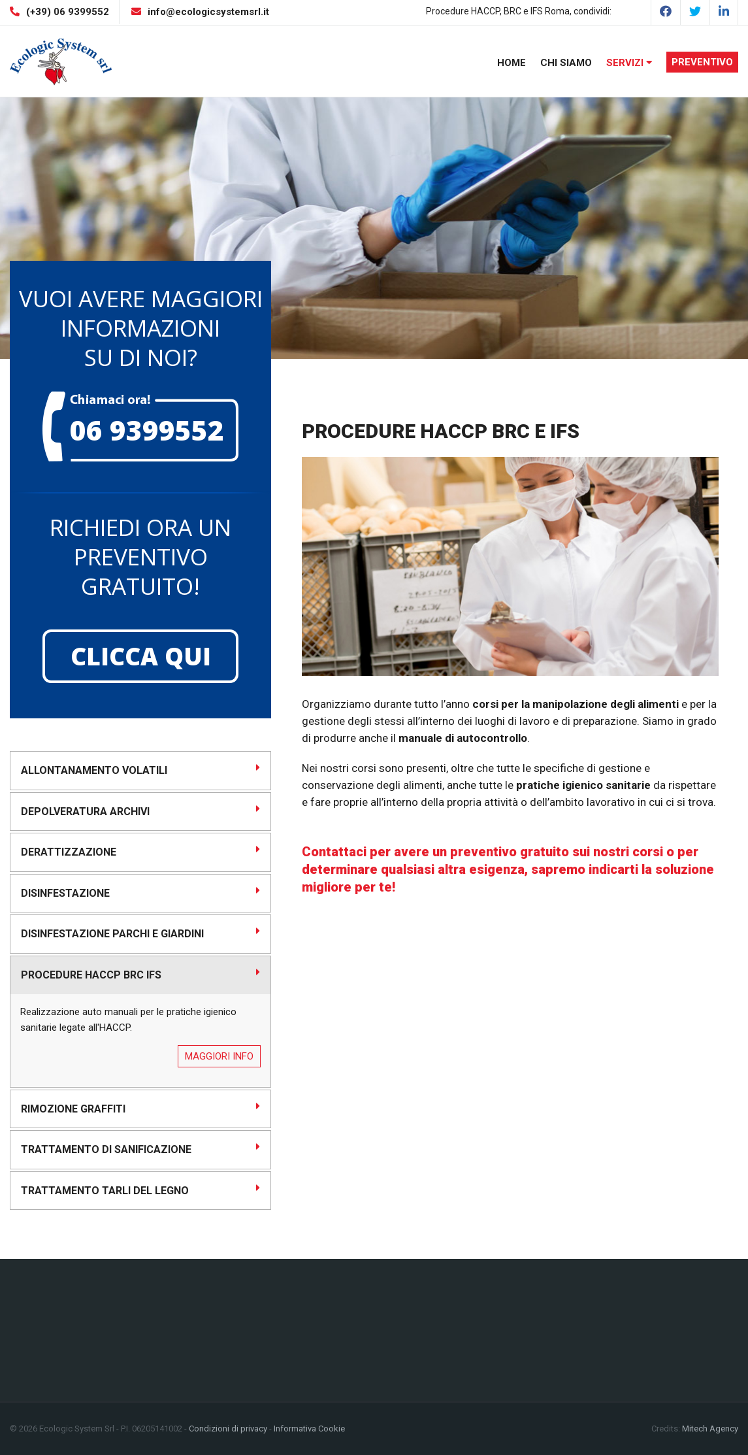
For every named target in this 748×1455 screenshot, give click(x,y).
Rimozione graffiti (140, 1108)
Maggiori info (219, 1056)
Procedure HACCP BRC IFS (140, 974)
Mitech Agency (710, 1428)
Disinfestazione (140, 892)
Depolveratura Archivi (140, 810)
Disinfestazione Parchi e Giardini (140, 933)
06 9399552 (147, 429)
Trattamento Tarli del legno (140, 1189)
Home (511, 63)
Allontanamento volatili (140, 769)
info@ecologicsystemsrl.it (208, 12)
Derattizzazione (140, 851)
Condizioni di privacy (228, 1428)
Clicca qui (141, 656)
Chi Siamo (566, 63)
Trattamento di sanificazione (140, 1148)
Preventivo (702, 62)
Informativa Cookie (309, 1428)
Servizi (629, 63)
